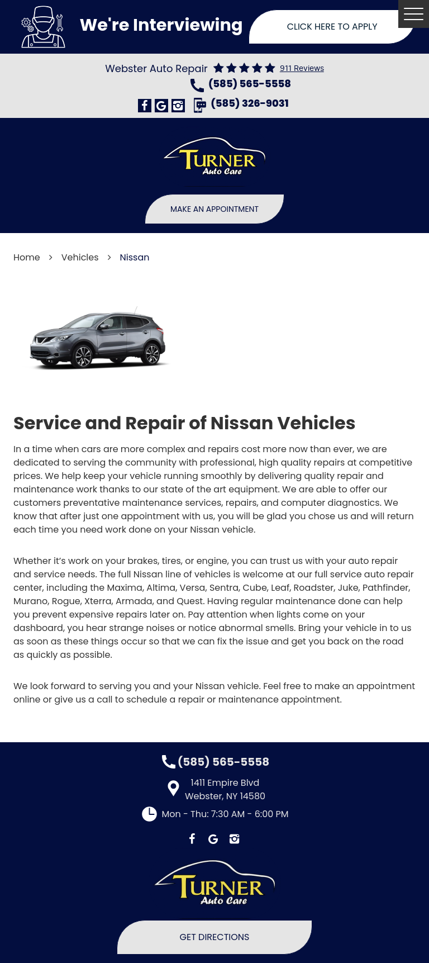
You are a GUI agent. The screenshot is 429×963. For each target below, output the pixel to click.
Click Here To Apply (332, 26)
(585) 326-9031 (249, 104)
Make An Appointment (214, 209)
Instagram (178, 105)
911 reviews (302, 68)
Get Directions (215, 937)
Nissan (135, 257)
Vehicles (80, 257)
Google (161, 105)
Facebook (144, 105)
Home (26, 257)
